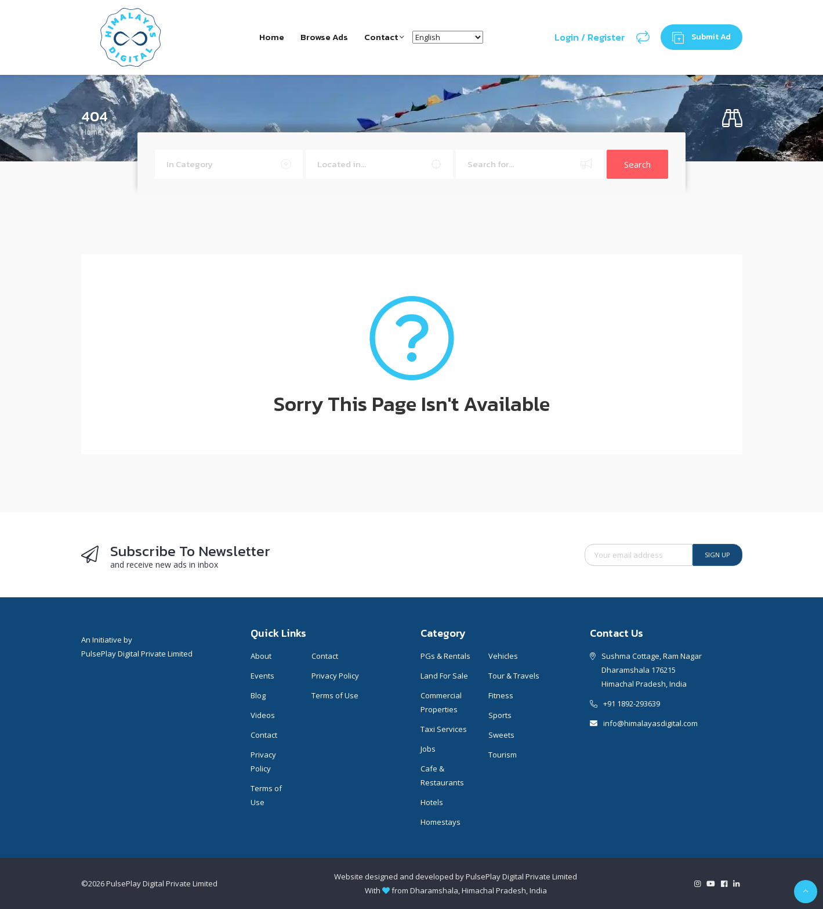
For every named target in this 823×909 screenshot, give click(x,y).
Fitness (500, 695)
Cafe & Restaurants (442, 775)
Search (637, 164)
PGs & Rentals (445, 656)
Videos (263, 715)
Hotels (431, 802)
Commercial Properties (441, 702)
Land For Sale (444, 675)
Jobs (428, 749)
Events (262, 675)
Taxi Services (443, 729)
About (261, 656)
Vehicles (503, 656)
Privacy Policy (263, 761)
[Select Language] (449, 37)
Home (270, 37)
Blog (258, 695)
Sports (500, 715)
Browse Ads (323, 37)
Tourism (502, 754)
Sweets (501, 735)
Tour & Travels (513, 675)
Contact (385, 37)
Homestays (440, 822)
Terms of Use (266, 795)
